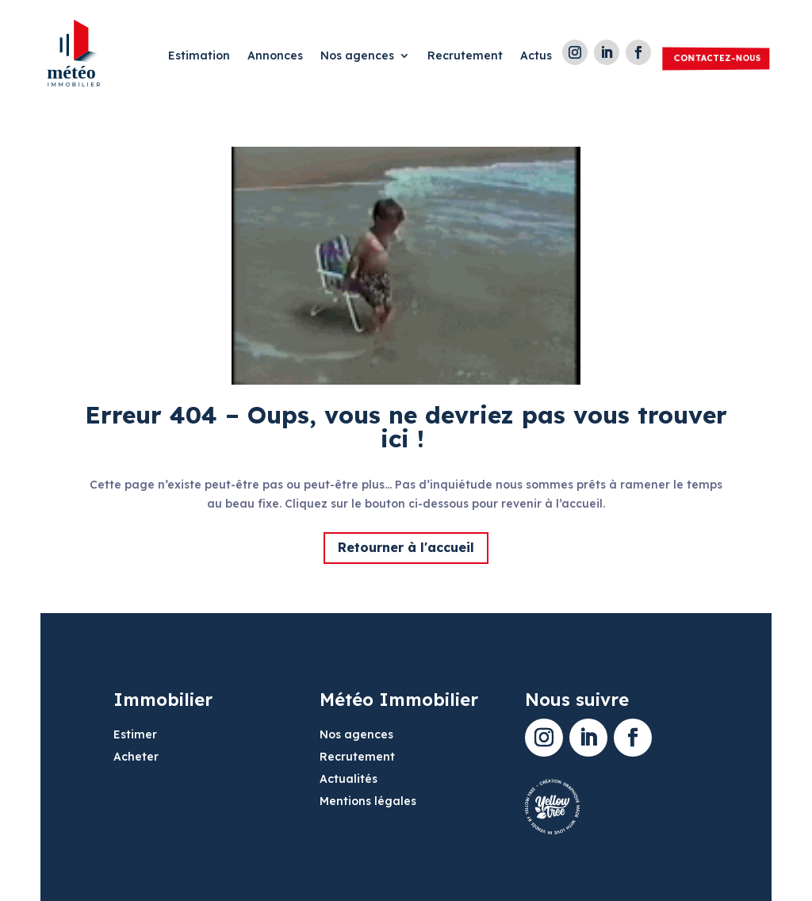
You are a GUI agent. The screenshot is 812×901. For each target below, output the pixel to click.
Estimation (199, 56)
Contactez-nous (716, 57)
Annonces (275, 56)
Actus (536, 56)
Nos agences (357, 56)
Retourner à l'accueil (406, 547)
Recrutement (465, 56)
